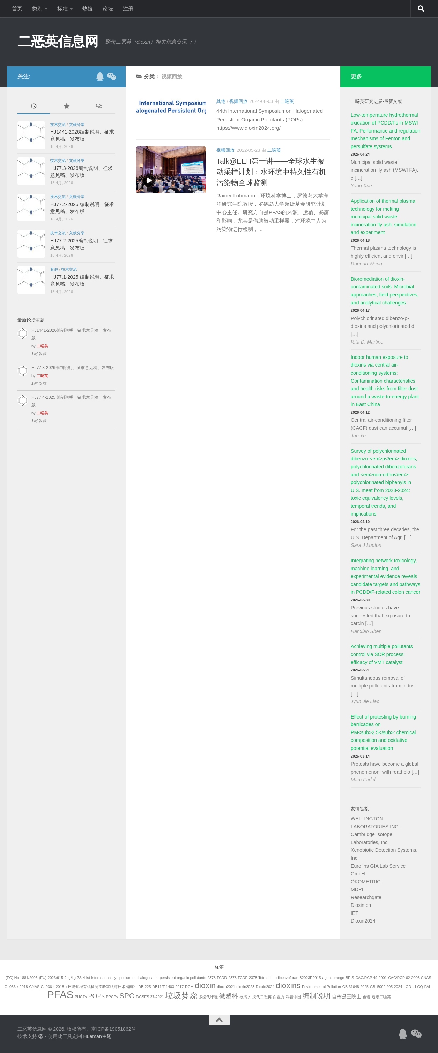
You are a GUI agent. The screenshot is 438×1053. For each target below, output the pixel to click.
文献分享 (76, 124)
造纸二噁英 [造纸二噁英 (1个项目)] (381, 997)
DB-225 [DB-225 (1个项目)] (144, 987)
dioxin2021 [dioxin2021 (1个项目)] (226, 987)
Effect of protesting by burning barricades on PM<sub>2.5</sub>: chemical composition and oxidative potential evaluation (383, 732)
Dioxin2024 (363, 921)
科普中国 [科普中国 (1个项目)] (293, 997)
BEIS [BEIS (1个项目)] (350, 978)
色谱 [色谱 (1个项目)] (366, 997)
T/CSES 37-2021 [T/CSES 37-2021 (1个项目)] (150, 997)
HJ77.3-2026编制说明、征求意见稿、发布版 (72, 367)
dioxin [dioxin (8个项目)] (205, 985)
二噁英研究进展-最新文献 (376, 101)
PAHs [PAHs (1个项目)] (428, 987)
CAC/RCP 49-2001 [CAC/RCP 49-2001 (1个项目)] (371, 978)
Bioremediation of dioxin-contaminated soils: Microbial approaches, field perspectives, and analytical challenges (384, 291)
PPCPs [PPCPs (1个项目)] (112, 997)
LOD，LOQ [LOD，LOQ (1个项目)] (413, 987)
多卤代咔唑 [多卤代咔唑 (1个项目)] (208, 997)
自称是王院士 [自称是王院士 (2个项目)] (346, 996)
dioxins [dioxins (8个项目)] (288, 985)
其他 (220, 101)
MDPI (357, 889)
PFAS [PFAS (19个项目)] (60, 994)
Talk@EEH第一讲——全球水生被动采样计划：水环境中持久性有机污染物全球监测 (271, 172)
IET (354, 913)
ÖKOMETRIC (365, 882)
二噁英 (287, 101)
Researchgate (366, 897)
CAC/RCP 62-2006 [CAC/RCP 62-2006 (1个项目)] (404, 978)
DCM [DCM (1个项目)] (189, 987)
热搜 (87, 9)
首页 (17, 9)
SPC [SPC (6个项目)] (126, 996)
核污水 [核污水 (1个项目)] (245, 997)
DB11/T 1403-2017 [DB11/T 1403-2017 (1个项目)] (168, 987)
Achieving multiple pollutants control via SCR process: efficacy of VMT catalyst (382, 654)
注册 (128, 9)
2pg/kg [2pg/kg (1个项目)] (70, 978)
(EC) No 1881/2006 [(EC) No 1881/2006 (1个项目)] (22, 978)
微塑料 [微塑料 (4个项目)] (228, 996)
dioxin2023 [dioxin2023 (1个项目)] (245, 987)
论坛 (108, 9)
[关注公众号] (111, 76)
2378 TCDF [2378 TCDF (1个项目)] (237, 978)
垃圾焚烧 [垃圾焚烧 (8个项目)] (181, 995)
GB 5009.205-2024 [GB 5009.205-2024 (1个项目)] (386, 987)
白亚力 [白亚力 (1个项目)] (278, 997)
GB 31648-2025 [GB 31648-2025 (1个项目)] (355, 987)
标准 (62, 9)
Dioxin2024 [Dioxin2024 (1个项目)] (265, 987)
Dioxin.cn (361, 905)
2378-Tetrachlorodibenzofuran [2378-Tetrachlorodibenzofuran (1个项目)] (273, 978)
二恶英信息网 (57, 41)
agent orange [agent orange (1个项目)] (333, 978)
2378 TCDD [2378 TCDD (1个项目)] (217, 978)
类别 (37, 9)
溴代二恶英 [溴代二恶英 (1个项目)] (262, 997)
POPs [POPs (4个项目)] (96, 996)
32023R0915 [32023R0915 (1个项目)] (310, 978)
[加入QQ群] (100, 76)
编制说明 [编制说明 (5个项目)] (317, 996)
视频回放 (238, 101)
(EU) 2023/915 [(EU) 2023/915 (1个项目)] (51, 978)
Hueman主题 (97, 1036)
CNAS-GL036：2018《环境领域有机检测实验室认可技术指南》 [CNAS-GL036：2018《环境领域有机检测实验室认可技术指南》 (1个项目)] (83, 987)
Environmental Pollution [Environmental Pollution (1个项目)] (321, 987)
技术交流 (58, 124)
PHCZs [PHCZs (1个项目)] (81, 997)
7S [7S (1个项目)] (79, 978)
